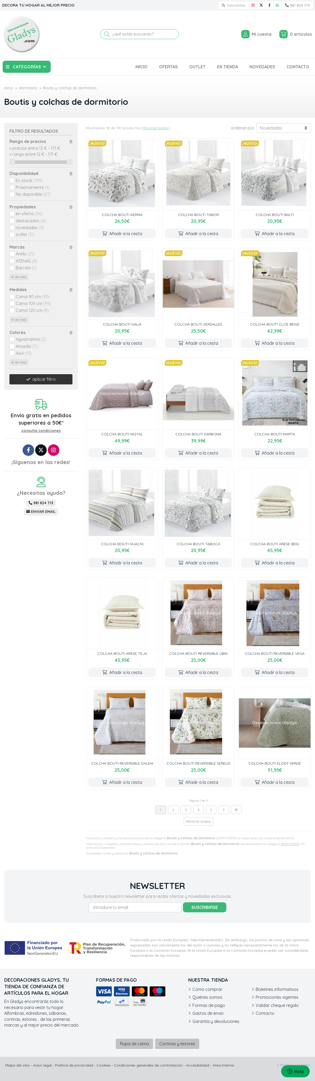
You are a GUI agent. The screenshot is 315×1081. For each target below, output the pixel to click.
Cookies (104, 1065)
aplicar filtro (44, 379)
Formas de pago (208, 1005)
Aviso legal (42, 1065)
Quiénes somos (207, 997)
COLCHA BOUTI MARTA (274, 434)
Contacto (265, 1013)
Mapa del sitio (17, 1065)
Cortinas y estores (177, 1043)
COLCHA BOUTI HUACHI (122, 544)
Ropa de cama (134, 1043)
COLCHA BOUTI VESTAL (122, 434)
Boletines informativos (277, 989)
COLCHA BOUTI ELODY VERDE (274, 763)
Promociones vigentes (277, 997)
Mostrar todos (156, 128)
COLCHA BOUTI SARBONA (198, 434)
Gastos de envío (208, 1013)
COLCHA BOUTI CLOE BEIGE (275, 324)
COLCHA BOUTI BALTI (275, 214)
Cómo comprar (207, 989)
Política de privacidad (74, 1065)
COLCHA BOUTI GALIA (122, 324)
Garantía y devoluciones (215, 1021)
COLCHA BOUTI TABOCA (198, 544)
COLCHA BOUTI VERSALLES (198, 324)
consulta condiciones (41, 431)
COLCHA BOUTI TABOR (198, 214)
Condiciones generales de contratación (148, 1065)
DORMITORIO (290, 844)
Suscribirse (204, 907)
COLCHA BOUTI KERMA (122, 214)
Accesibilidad (197, 1065)
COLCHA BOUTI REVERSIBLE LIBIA (198, 653)
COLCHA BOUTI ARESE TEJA (122, 653)
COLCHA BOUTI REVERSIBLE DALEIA (122, 763)
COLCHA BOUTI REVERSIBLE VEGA (274, 653)
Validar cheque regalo (277, 1005)
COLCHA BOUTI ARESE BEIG (274, 544)
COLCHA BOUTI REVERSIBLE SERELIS (198, 763)
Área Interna (223, 1065)
